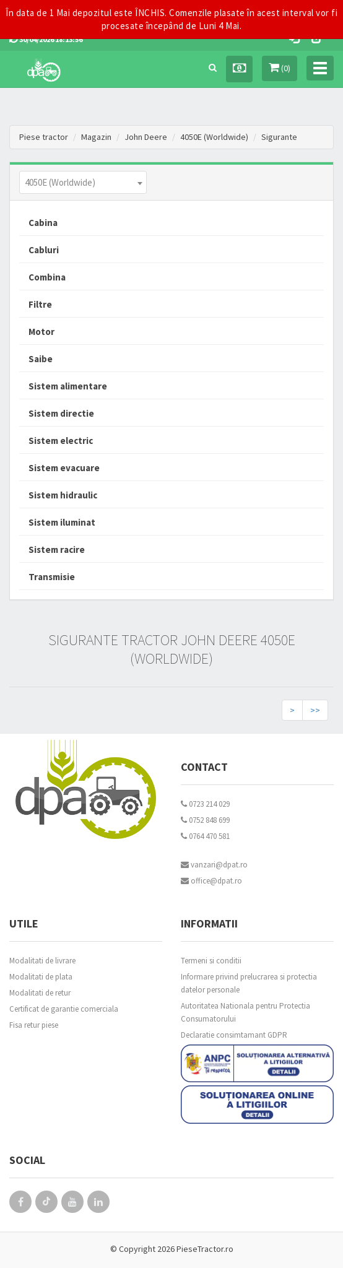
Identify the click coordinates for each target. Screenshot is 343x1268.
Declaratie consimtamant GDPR (234, 1035)
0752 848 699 (205, 820)
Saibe (40, 359)
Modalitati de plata (40, 976)
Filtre (40, 304)
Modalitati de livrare (42, 960)
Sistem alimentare (67, 386)
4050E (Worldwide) (214, 136)
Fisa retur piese (33, 1025)
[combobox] (83, 182)
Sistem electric (60, 440)
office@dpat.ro (211, 880)
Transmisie (51, 577)
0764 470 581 (205, 836)
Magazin (96, 136)
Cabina (43, 222)
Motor (41, 331)
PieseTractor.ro (204, 1248)
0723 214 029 (205, 804)
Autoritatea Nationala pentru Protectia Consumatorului (245, 1012)
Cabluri (43, 250)
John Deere (145, 136)
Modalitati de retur (40, 993)
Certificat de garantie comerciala (63, 1009)
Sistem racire (56, 549)
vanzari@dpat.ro (214, 864)
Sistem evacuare (64, 468)
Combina (47, 277)
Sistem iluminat (61, 522)
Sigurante (279, 136)
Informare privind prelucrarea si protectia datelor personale (249, 983)
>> (315, 710)
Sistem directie (61, 413)
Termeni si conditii (211, 960)
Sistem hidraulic (62, 495)
